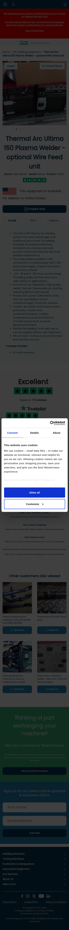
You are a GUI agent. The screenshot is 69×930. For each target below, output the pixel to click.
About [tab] (56, 432)
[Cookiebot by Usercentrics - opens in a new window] (50, 423)
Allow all (34, 492)
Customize (34, 503)
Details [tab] (34, 432)
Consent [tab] (12, 432)
